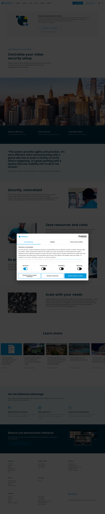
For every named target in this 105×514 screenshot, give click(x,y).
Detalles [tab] (52, 242)
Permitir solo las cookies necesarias (30, 276)
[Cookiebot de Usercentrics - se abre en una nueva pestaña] (80, 236)
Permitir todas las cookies (75, 275)
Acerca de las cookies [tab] (76, 242)
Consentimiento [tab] (28, 242)
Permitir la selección (52, 275)
